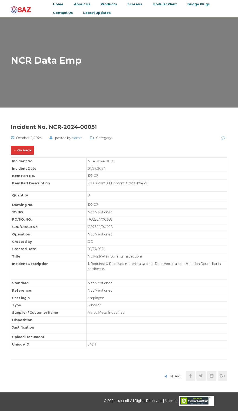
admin (77, 138)
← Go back (22, 150)
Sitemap (171, 401)
